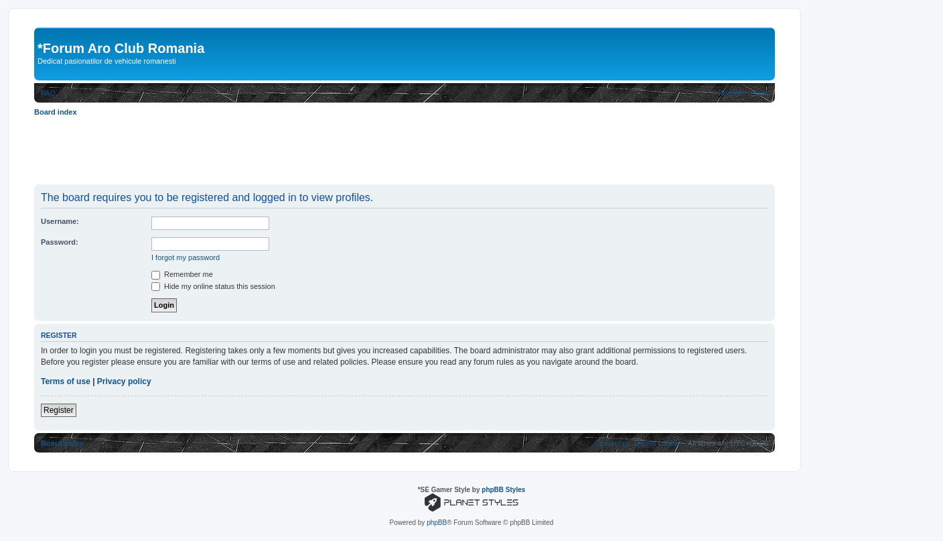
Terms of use (65, 381)
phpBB (437, 522)
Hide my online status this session (213, 286)
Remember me (182, 274)
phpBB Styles (503, 489)
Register (59, 410)
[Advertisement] (278, 150)
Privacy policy (124, 381)
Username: (60, 221)
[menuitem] (48, 93)
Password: (59, 242)
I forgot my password (185, 257)
